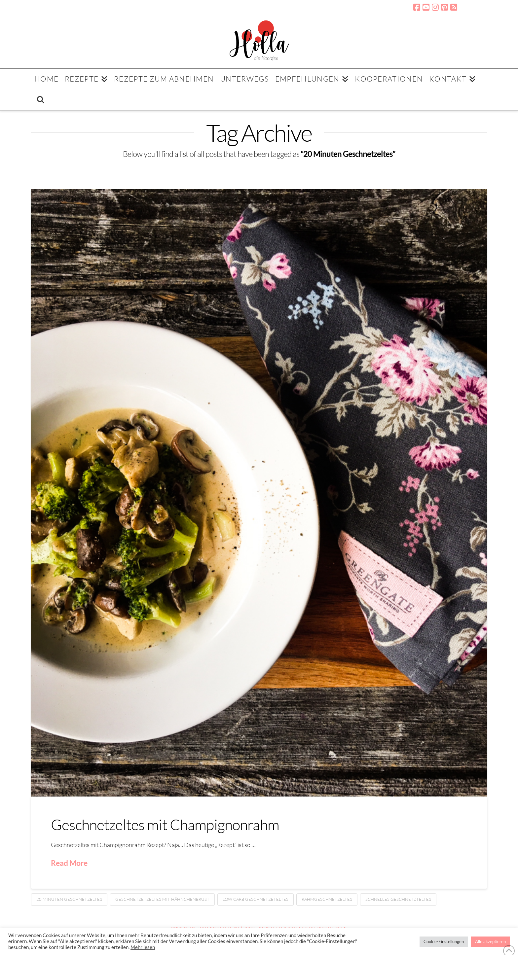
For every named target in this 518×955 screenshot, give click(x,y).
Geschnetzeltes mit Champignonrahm (165, 824)
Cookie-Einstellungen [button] (444, 941)
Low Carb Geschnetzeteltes (255, 899)
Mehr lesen (142, 947)
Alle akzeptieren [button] (490, 941)
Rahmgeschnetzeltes (327, 899)
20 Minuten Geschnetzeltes (69, 899)
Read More (69, 862)
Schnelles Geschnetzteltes (398, 899)
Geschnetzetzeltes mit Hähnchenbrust (162, 899)
